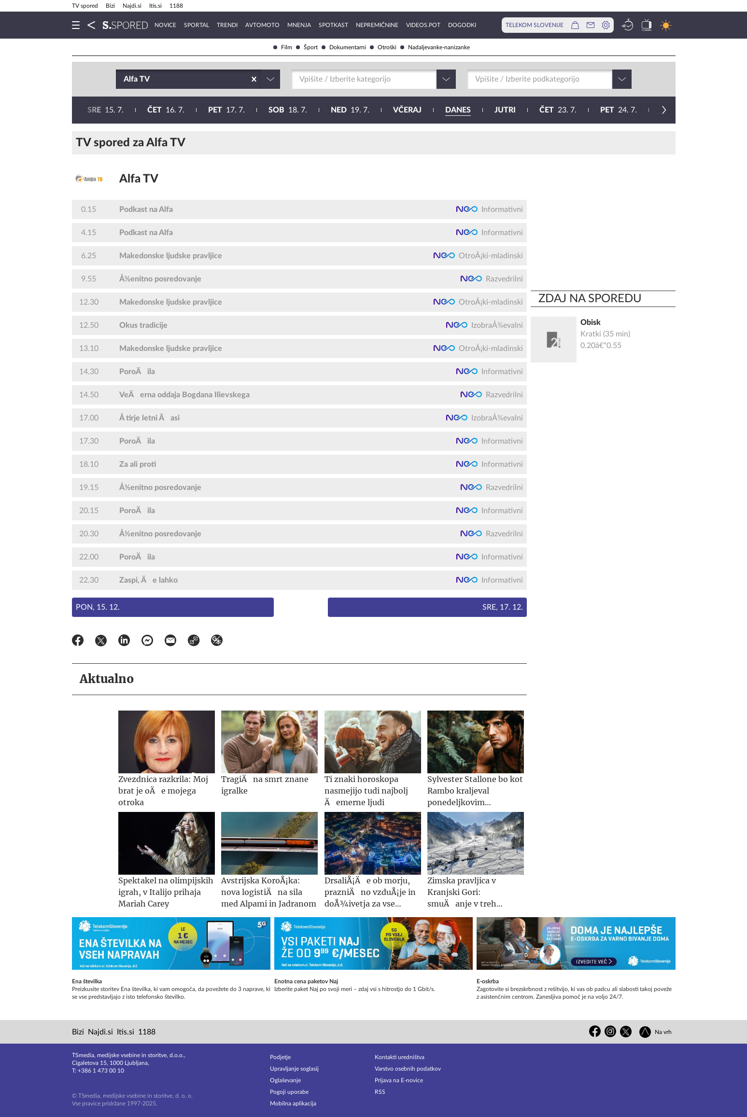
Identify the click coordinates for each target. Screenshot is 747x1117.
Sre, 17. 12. (502, 607)
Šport (307, 47)
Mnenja (299, 25)
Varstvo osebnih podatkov (408, 1069)
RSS (380, 1092)
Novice (165, 25)
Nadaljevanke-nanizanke (435, 47)
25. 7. (396, 110)
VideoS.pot (423, 25)
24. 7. (335, 110)
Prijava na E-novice (399, 1080)
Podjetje (280, 1057)
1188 (176, 6)
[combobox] (125, 79)
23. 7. (274, 110)
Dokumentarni (344, 47)
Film (282, 47)
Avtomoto (262, 25)
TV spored (85, 6)
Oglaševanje (285, 1080)
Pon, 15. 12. (98, 607)
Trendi (227, 25)
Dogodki (462, 25)
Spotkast (333, 25)
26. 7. (458, 110)
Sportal (196, 25)
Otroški (383, 47)
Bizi (110, 6)
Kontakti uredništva (399, 1057)
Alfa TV (138, 179)
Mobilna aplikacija (293, 1103)
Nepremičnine (377, 25)
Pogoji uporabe (289, 1092)
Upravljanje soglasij (294, 1069)
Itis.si (155, 6)
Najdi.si (132, 6)
